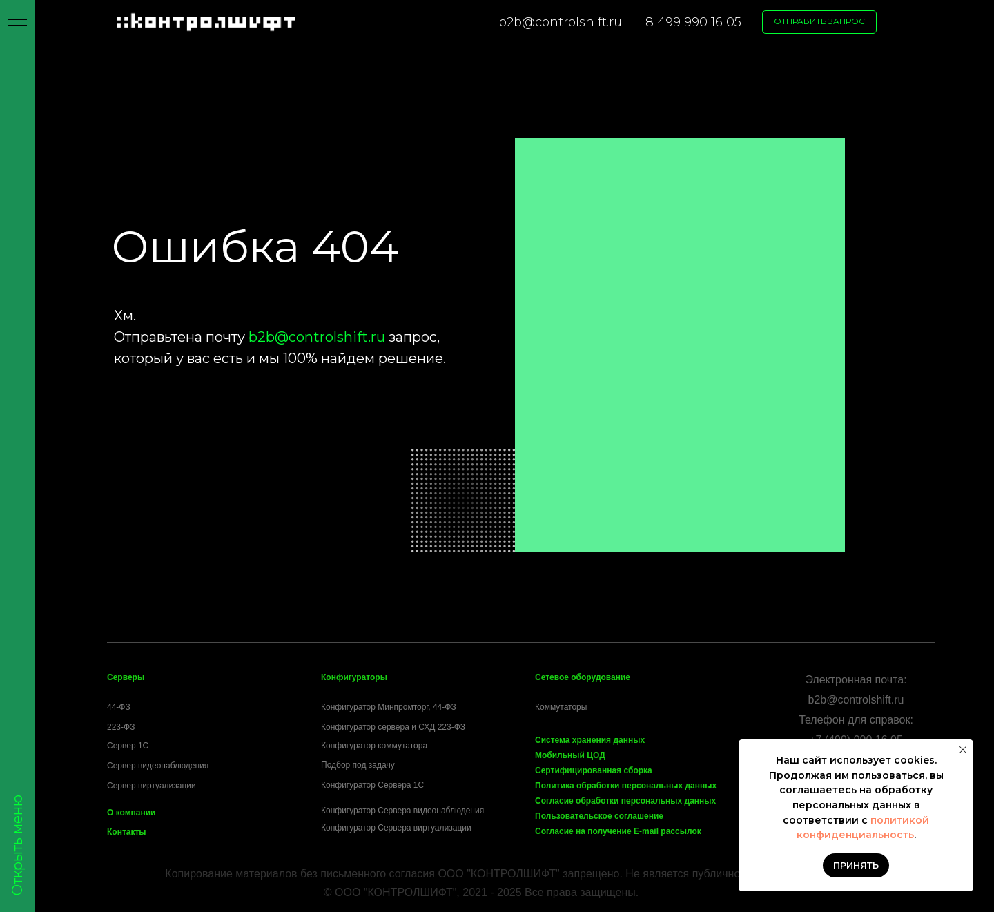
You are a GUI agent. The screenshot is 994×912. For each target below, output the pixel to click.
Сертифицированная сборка (593, 770)
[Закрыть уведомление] (963, 750)
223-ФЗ (121, 727)
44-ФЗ (118, 707)
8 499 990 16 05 (693, 22)
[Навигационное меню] (17, 21)
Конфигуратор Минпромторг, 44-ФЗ (388, 707)
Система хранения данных (590, 740)
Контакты (126, 832)
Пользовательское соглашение (599, 816)
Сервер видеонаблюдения (157, 765)
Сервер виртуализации (151, 785)
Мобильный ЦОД (570, 755)
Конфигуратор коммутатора (374, 745)
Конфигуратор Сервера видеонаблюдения (402, 810)
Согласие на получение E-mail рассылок (618, 831)
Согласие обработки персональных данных (625, 801)
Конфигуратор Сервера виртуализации (396, 828)
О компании (131, 812)
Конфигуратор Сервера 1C (372, 785)
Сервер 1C (127, 745)
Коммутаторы (561, 707)
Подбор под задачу (358, 765)
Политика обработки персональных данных (626, 785)
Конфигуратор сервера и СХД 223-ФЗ (393, 727)
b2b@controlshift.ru (560, 22)
